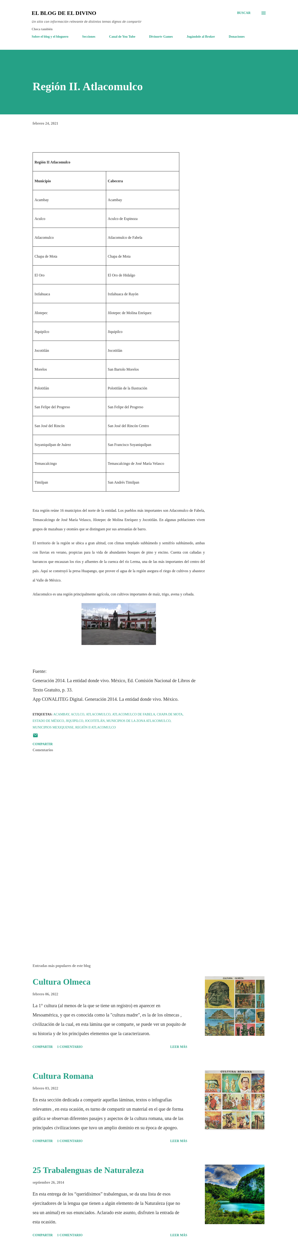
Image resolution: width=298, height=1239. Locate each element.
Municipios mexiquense (53, 727)
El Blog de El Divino (64, 13)
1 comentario (69, 1047)
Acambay (61, 714)
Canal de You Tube (122, 36)
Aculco (77, 714)
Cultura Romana (63, 1076)
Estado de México (48, 721)
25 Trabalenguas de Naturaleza (88, 1170)
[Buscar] (244, 13)
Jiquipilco (74, 721)
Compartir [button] (43, 744)
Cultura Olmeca (62, 982)
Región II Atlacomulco (95, 727)
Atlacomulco (98, 714)
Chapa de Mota (170, 714)
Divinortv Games (161, 36)
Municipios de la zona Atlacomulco (138, 721)
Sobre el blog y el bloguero (50, 36)
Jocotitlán (95, 721)
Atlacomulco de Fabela (133, 714)
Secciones (88, 36)
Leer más (178, 1047)
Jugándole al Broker (201, 36)
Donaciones (236, 36)
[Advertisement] (111, 905)
